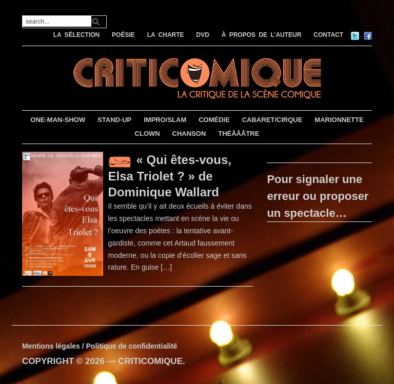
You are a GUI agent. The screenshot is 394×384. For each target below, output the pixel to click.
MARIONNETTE (338, 120)
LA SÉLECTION (76, 34)
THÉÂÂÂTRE (238, 133)
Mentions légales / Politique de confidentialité (100, 346)
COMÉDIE (214, 120)
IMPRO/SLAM (165, 120)
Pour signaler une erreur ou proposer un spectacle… (317, 196)
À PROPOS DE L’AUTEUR (262, 34)
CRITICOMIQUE (150, 361)
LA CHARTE (165, 34)
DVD (202, 34)
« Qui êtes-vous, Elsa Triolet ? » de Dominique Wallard (169, 176)
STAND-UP (114, 120)
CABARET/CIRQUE (272, 120)
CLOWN (147, 133)
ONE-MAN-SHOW (57, 120)
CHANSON (189, 133)
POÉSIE (123, 34)
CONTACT (328, 34)
